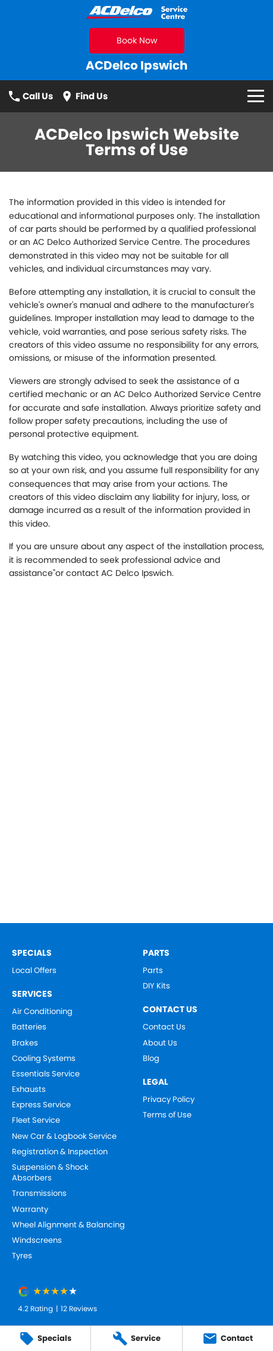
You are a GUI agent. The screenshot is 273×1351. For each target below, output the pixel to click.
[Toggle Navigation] (255, 96)
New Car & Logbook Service (64, 1136)
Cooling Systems (44, 1058)
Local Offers (34, 970)
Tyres (22, 1256)
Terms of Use (167, 1115)
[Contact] (228, 1338)
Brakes (25, 1043)
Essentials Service (46, 1074)
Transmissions (39, 1193)
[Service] (136, 1338)
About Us (160, 1043)
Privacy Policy (168, 1099)
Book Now (137, 40)
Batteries (29, 1027)
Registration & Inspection (60, 1152)
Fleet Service (36, 1120)
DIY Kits (156, 986)
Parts (153, 970)
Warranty (30, 1209)
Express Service (41, 1105)
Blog (151, 1058)
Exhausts (29, 1089)
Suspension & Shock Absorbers (50, 1172)
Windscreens (37, 1240)
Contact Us (164, 1027)
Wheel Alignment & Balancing (68, 1225)
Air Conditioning (42, 1011)
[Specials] (45, 1338)
